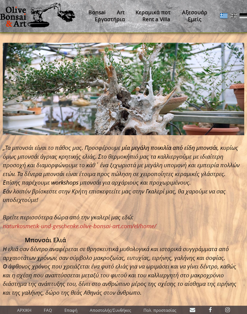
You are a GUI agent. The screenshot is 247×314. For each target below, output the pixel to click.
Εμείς (194, 19)
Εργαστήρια (110, 19)
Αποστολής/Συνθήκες (110, 310)
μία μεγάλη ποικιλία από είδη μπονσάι (170, 147)
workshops (64, 182)
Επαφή (70, 310)
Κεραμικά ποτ (153, 12)
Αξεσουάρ (194, 12)
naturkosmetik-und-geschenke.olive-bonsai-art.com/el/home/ (79, 226)
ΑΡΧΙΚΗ (24, 310)
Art (120, 12)
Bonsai (96, 12)
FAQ (48, 310)
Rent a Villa (156, 19)
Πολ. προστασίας (159, 310)
